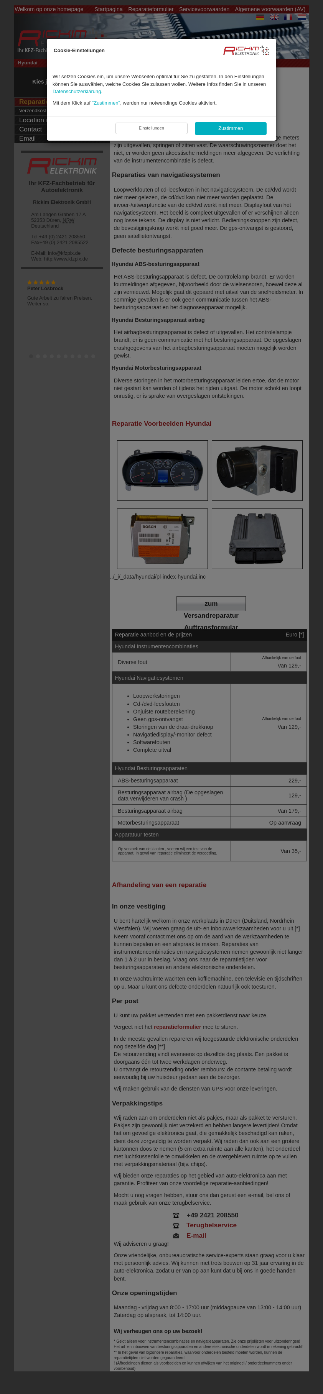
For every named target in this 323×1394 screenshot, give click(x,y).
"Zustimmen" (106, 103)
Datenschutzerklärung (77, 91)
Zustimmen (230, 128)
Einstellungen (151, 128)
